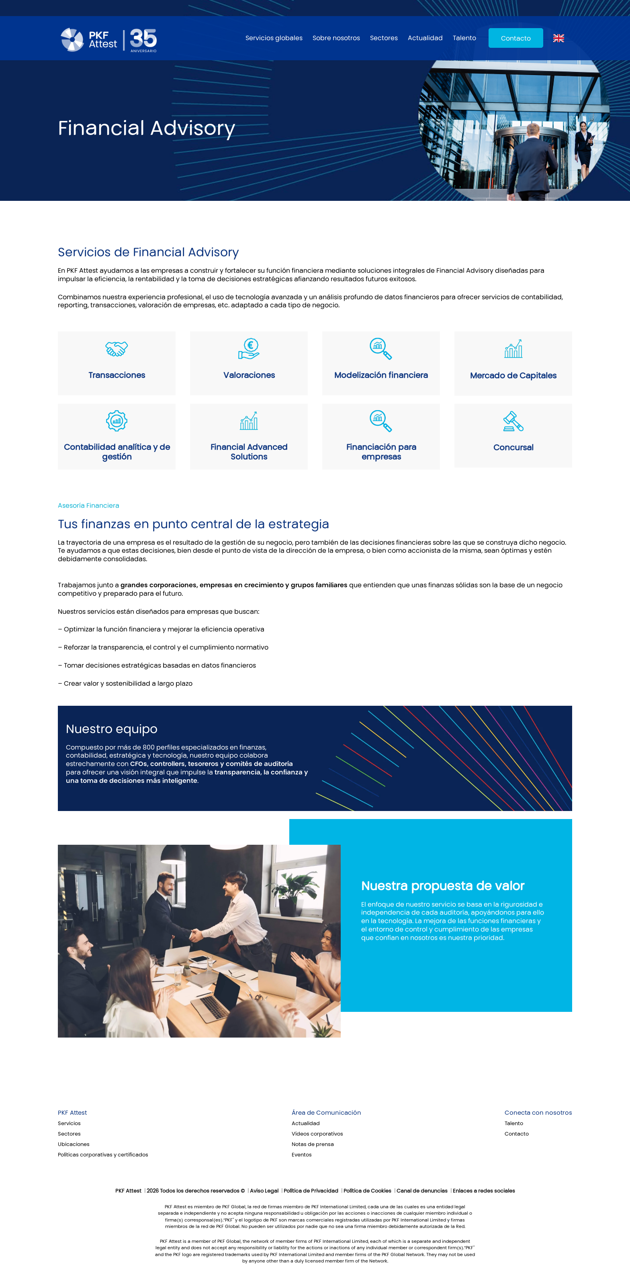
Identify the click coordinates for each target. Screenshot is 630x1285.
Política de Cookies (367, 1191)
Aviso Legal (264, 1191)
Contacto (516, 38)
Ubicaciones (74, 1144)
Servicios (69, 1123)
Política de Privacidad (311, 1191)
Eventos (302, 1155)
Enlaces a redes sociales (484, 1191)
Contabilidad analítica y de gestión (117, 452)
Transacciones (116, 375)
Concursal (513, 447)
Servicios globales (274, 38)
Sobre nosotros (336, 38)
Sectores (384, 38)
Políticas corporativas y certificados (103, 1155)
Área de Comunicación (326, 1112)
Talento (464, 38)
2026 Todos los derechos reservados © (196, 1191)
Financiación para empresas (381, 452)
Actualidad (425, 38)
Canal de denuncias (422, 1191)
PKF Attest (72, 1112)
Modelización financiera (381, 375)
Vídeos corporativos (317, 1134)
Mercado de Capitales (513, 375)
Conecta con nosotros (538, 1112)
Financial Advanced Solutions (249, 452)
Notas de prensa (313, 1144)
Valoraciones (249, 375)
